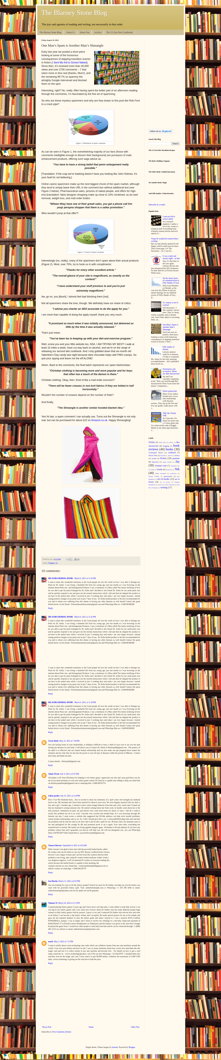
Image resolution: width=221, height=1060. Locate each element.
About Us (70, 32)
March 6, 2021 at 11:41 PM (85, 578)
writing (163, 487)
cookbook (172, 453)
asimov (171, 442)
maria (50, 941)
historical (155, 462)
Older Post (135, 1027)
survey (160, 485)
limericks (169, 469)
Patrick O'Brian (154, 476)
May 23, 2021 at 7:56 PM (69, 741)
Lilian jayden (53, 796)
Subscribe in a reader (157, 205)
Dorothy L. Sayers (166, 455)
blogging (51, 563)
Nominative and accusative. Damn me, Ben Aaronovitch (171, 371)
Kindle (160, 469)
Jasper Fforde (167, 462)
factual (154, 458)
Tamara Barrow (55, 845)
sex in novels (165, 482)
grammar (176, 458)
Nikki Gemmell (160, 473)
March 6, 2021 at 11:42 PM (85, 702)
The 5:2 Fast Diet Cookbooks (119, 32)
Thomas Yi (52, 903)
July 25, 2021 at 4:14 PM (70, 796)
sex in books (163, 479)
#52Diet (152, 442)
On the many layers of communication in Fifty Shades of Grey (171, 280)
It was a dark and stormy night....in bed (171, 257)
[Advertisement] (92, 1015)
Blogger (132, 1047)
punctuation (168, 476)
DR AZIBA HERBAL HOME (61, 578)
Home (91, 1027)
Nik (177, 469)
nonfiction (173, 473)
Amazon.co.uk (99, 420)
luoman (115, 1047)
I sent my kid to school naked (169, 217)
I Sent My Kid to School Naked (69, 62)
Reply (50, 608)
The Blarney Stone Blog (74, 12)
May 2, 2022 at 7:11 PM (63, 941)
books (169, 449)
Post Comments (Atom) (61, 1032)
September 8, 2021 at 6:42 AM (75, 845)
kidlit (152, 469)
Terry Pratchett (169, 485)
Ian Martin (53, 881)
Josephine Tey (175, 466)
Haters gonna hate (170, 391)
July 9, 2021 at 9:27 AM (69, 774)
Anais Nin (162, 442)
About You (84, 32)
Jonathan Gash (161, 466)
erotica (177, 455)
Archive (97, 32)
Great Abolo (53, 741)
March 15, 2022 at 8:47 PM (69, 881)
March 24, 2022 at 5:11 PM (69, 903)
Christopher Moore (156, 453)
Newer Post (46, 1027)
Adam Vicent (53, 774)
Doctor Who (153, 455)
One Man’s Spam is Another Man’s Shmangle (170, 327)
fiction (163, 458)
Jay (56, 563)
